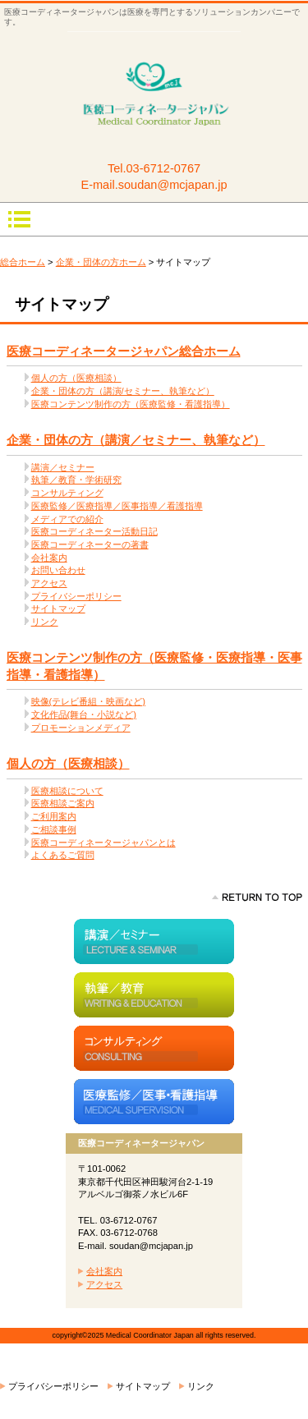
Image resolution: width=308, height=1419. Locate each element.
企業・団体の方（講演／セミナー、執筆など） (136, 440)
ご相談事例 (53, 829)
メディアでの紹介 (67, 519)
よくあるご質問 (62, 855)
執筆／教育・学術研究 (76, 479)
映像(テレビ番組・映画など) (88, 701)
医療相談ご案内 (62, 803)
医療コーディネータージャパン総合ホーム (124, 351)
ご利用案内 (53, 816)
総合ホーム (22, 262)
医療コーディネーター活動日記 (94, 531)
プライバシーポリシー (76, 596)
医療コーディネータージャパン (154, 95)
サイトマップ (58, 608)
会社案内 (49, 558)
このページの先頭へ (257, 897)
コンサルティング (67, 493)
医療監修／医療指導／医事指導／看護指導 (117, 506)
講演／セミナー (62, 467)
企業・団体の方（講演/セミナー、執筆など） (122, 391)
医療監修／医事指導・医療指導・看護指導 (154, 1101)
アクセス (49, 583)
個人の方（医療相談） (76, 378)
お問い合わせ (58, 570)
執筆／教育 (154, 994)
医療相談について (67, 791)
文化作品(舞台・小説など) (83, 714)
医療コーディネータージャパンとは (103, 842)
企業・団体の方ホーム (101, 262)
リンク (44, 622)
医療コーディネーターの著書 (90, 544)
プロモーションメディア (81, 727)
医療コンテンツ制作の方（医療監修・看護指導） (130, 404)
